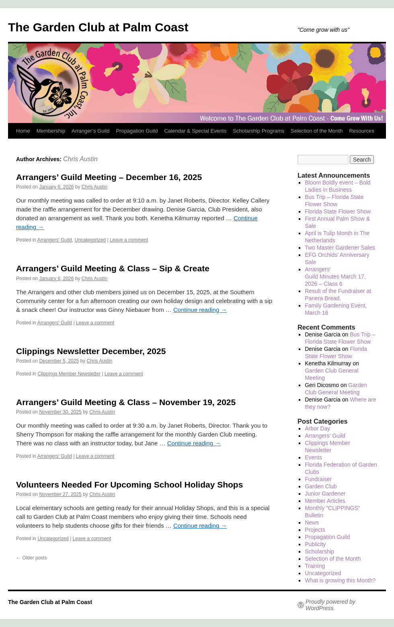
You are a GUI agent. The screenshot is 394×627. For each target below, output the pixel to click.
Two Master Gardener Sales (340, 247)
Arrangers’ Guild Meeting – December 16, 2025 (109, 177)
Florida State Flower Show (338, 211)
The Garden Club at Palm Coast (98, 27)
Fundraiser (318, 479)
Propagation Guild (137, 131)
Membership (51, 131)
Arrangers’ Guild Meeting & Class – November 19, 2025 (126, 402)
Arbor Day (317, 428)
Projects (315, 530)
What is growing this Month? (340, 580)
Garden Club (321, 486)
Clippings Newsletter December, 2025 (91, 351)
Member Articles (325, 501)
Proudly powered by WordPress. (330, 604)
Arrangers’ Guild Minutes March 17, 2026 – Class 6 (335, 276)
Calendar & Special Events (195, 131)
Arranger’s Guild (90, 131)
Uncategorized (90, 240)
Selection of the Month (317, 131)
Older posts (31, 558)
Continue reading (200, 309)
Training (315, 566)
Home (23, 131)
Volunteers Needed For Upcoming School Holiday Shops (129, 484)
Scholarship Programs (258, 131)
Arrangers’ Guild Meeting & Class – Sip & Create (112, 268)
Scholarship (319, 551)
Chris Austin (80, 159)
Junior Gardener (325, 493)
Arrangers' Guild (54, 240)
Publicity (315, 544)
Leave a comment (129, 240)
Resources (361, 131)
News (312, 522)
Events (313, 457)
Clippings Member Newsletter (69, 374)
